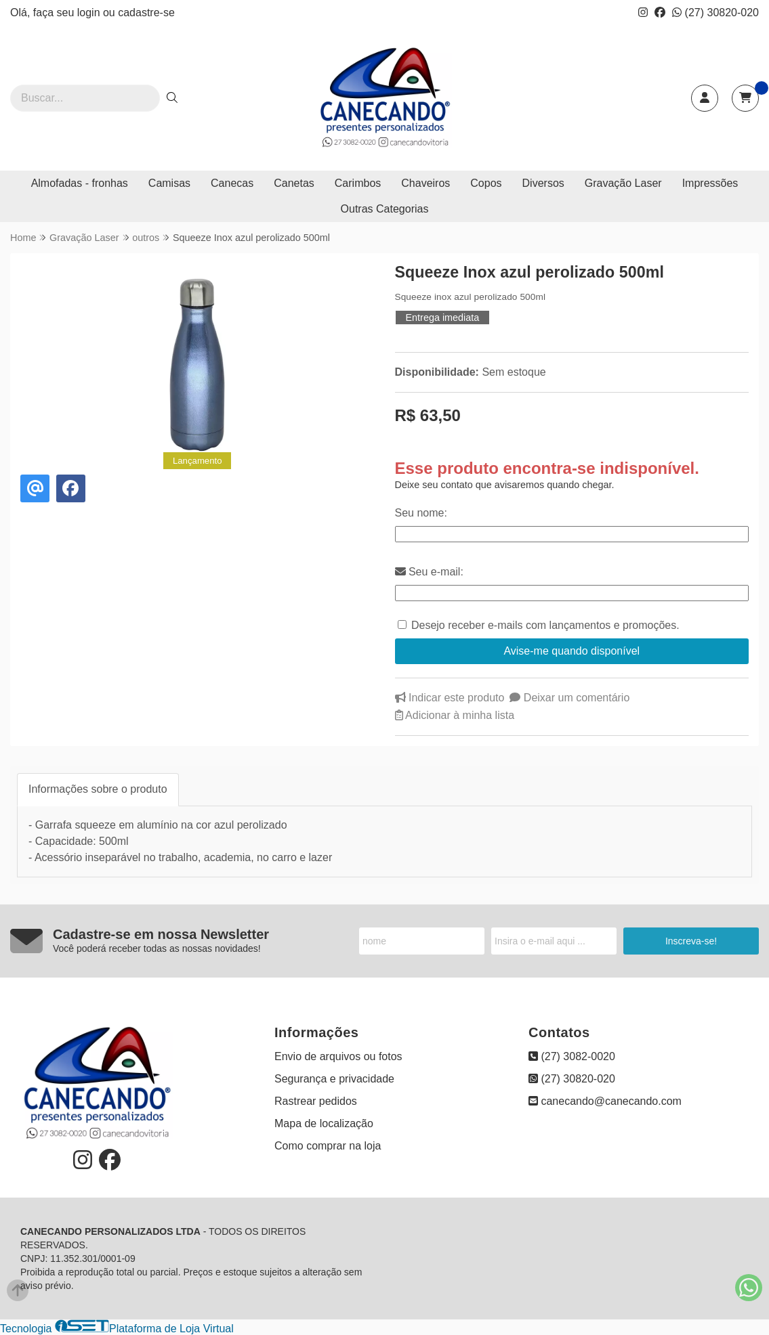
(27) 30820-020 (715, 12)
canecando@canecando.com (605, 1101)
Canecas (232, 183)
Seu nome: (421, 513)
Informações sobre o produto (97, 789)
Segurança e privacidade (334, 1079)
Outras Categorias (385, 209)
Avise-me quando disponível (571, 651)
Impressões (710, 183)
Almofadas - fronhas (79, 183)
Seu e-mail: (429, 571)
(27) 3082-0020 (571, 1056)
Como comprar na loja (327, 1146)
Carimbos (358, 183)
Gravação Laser (623, 183)
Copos (485, 183)
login (90, 12)
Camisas (169, 183)
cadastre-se (146, 12)
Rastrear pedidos (315, 1101)
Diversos (543, 183)
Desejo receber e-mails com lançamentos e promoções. (545, 625)
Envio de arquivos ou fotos (338, 1056)
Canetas (294, 183)
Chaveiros (425, 183)
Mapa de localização (323, 1123)
